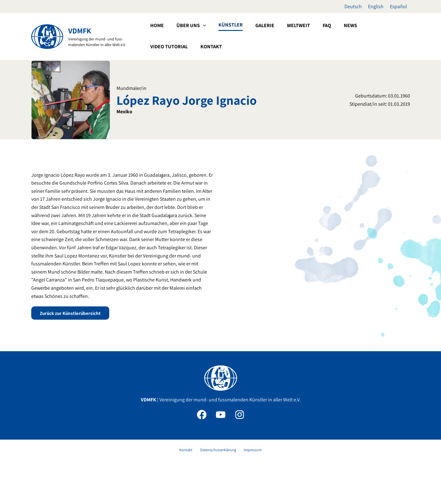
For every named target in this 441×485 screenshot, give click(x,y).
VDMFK (79, 31)
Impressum (249, 451)
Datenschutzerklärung (218, 451)
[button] (222, 36)
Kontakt (189, 451)
